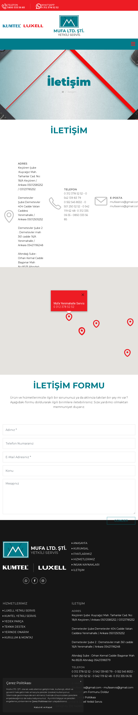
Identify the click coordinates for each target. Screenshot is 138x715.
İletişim (78, 595)
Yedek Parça (13, 673)
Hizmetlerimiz (83, 584)
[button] (69, 317)
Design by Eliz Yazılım (69, 713)
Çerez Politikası (86, 704)
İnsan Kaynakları (86, 590)
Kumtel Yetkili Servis (19, 668)
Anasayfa (79, 568)
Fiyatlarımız (82, 579)
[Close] (83, 294)
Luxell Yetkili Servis (19, 662)
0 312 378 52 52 (73, 212)
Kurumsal (80, 573)
